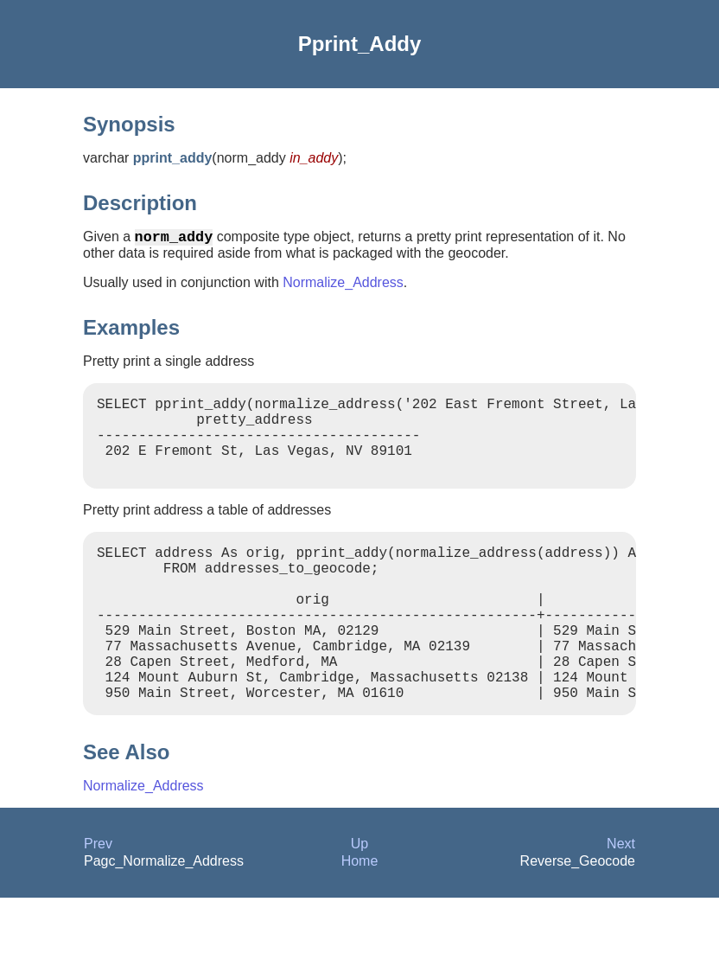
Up (359, 899)
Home (360, 916)
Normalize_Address (343, 285)
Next (621, 899)
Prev (98, 899)
